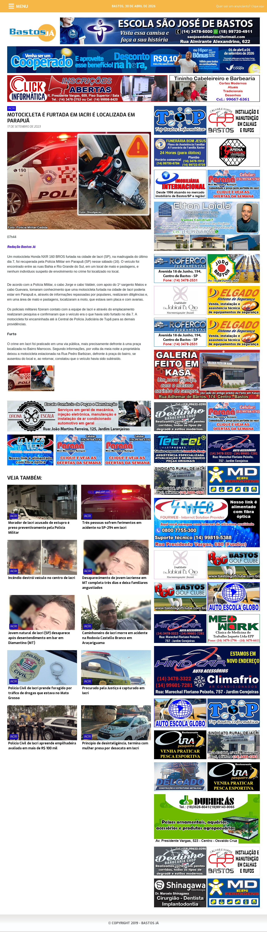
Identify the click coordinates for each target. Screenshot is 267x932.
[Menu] (18, 6)
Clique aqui (257, 6)
